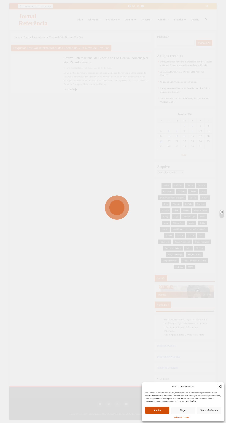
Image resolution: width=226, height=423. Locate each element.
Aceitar (157, 410)
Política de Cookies (181, 417)
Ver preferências (209, 410)
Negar (183, 410)
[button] (219, 386)
